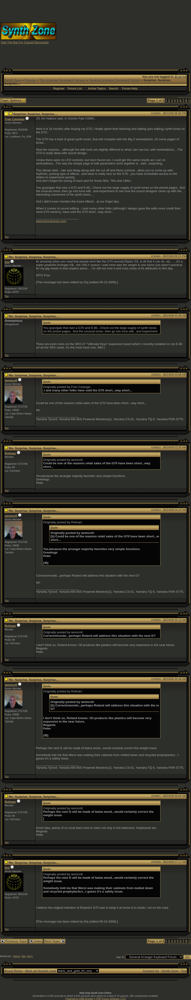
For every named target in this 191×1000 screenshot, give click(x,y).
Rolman (10, 453)
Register (59, 88)
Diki (24, 956)
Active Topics (97, 88)
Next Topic (55, 941)
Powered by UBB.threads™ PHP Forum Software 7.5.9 (95, 998)
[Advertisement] (123, 33)
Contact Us (151, 971)
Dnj (7, 262)
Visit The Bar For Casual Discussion (25, 42)
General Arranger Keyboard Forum (114, 80)
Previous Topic (14, 941)
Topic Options (13, 100)
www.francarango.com (51, 221)
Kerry (30, 956)
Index (36, 941)
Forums (30, 80)
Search (113, 88)
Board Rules (13, 971)
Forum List (75, 88)
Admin (16, 956)
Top (7, 236)
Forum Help (130, 88)
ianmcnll (11, 380)
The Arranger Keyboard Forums (62, 80)
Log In (180, 76)
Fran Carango (15, 119)
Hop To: (120, 957)
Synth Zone (12, 80)
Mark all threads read (40, 971)
